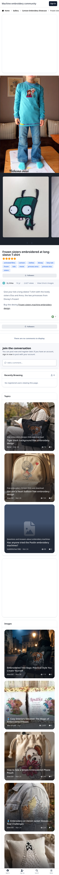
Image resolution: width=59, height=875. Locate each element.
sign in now (7, 354)
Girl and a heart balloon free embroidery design (28, 493)
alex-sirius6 (11, 725)
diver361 (10, 498)
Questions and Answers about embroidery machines (28, 539)
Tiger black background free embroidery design (28, 442)
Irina (11, 283)
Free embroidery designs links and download (25, 437)
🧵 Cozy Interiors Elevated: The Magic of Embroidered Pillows (28, 720)
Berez (9, 447)
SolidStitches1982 (14, 549)
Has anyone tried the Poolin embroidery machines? (28, 544)
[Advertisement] (29, 43)
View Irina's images (45, 283)
